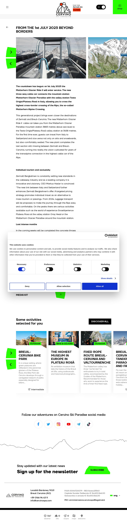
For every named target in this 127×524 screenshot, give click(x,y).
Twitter (48, 424)
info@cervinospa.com (41, 500)
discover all (100, 321)
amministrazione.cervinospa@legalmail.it (87, 500)
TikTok (88, 424)
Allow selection (63, 286)
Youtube (68, 424)
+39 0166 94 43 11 (39, 497)
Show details (106, 278)
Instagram (58, 424)
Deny (27, 286)
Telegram (78, 424)
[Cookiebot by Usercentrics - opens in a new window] (106, 236)
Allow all (100, 286)
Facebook (38, 424)
